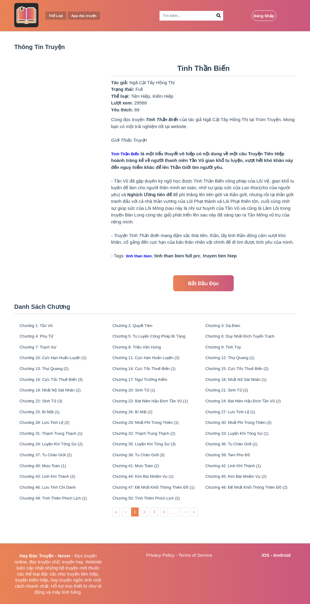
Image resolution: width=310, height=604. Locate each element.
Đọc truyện (86, 555)
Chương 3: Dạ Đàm (226, 326)
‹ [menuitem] (125, 534)
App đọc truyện (89, 16)
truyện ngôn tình (75, 580)
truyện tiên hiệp (82, 573)
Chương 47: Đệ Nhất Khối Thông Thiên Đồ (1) (153, 507)
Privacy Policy (160, 555)
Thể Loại (57, 16)
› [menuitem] (184, 534)
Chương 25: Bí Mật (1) (43, 423)
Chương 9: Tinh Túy (226, 350)
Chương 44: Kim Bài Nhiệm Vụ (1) (148, 495)
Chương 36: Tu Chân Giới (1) (235, 459)
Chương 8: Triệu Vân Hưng (140, 350)
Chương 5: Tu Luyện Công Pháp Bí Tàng (153, 338)
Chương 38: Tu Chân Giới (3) (142, 471)
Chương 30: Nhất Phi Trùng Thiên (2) (243, 435)
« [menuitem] (116, 534)
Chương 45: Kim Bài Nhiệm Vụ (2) (240, 495)
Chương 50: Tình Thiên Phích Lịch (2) (151, 520)
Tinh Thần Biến (125, 154)
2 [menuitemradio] (144, 534)
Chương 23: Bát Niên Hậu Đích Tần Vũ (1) (153, 411)
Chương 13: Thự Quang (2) (48, 374)
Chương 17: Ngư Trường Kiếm (144, 386)
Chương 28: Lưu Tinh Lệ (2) (48, 435)
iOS (265, 555)
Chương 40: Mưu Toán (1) (46, 483)
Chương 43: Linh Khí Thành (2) (51, 495)
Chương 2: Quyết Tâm (135, 326)
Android (282, 555)
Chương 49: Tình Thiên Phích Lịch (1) (58, 520)
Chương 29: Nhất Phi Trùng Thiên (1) (150, 435)
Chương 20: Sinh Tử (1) (137, 398)
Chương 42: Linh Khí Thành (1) (237, 483)
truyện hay (72, 561)
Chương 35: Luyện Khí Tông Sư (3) (149, 459)
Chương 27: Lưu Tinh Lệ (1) (234, 423)
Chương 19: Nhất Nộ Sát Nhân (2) (55, 398)
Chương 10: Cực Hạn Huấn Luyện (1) (58, 362)
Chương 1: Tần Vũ (39, 326)
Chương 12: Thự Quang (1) (234, 362)
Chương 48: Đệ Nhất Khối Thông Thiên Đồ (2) (246, 507)
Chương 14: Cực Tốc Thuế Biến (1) (149, 374)
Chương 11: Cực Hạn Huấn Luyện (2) (151, 362)
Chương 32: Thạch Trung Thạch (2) (148, 447)
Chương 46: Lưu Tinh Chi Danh (52, 507)
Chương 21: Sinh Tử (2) (230, 398)
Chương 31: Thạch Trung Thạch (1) (55, 447)
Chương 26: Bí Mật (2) (136, 423)
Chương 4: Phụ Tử (39, 338)
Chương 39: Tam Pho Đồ (231, 471)
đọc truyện (39, 561)
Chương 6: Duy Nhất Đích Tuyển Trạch (245, 338)
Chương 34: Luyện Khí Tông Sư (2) (56, 459)
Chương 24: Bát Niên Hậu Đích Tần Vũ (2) (246, 411)
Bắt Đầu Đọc (203, 283)
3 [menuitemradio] (154, 534)
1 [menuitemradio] (135, 534)
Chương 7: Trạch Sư (41, 350)
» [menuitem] (194, 534)
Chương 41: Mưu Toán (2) (139, 483)
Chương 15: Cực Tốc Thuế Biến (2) (242, 374)
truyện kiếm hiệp (31, 580)
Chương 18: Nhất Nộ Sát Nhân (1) (240, 386)
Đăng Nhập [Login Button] (264, 16)
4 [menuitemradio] (164, 534)
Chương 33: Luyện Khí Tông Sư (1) (242, 447)
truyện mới (76, 567)
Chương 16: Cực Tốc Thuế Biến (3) (56, 386)
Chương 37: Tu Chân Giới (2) (49, 471)
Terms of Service (195, 555)
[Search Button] (218, 16)
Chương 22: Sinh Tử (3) (44, 411)
